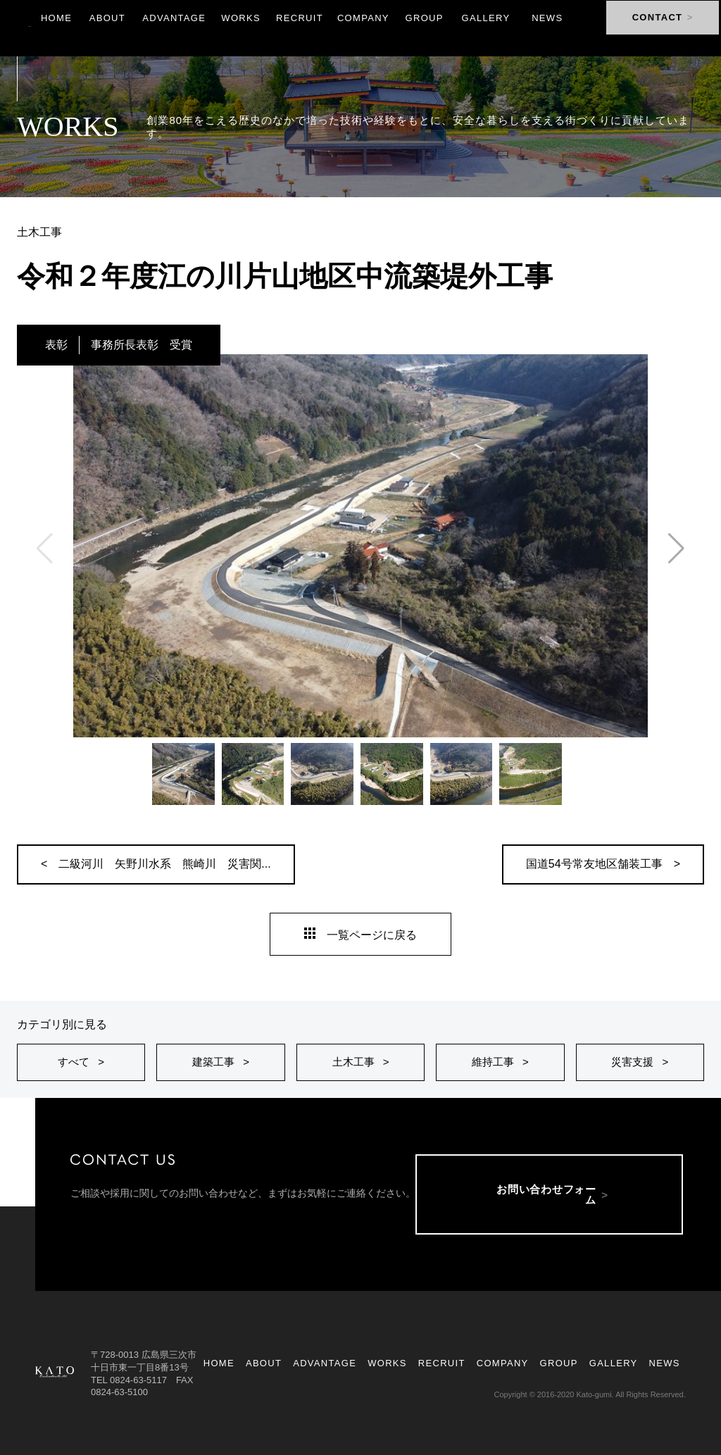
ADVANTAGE (324, 1363)
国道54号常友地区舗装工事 (594, 864)
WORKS (387, 1363)
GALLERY (613, 1363)
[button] (676, 548)
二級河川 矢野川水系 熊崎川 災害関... (164, 864)
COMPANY (503, 1363)
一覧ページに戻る (360, 935)
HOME (218, 1363)
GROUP (559, 1363)
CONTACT (654, 28)
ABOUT (264, 1363)
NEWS (664, 1363)
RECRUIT (441, 1363)
